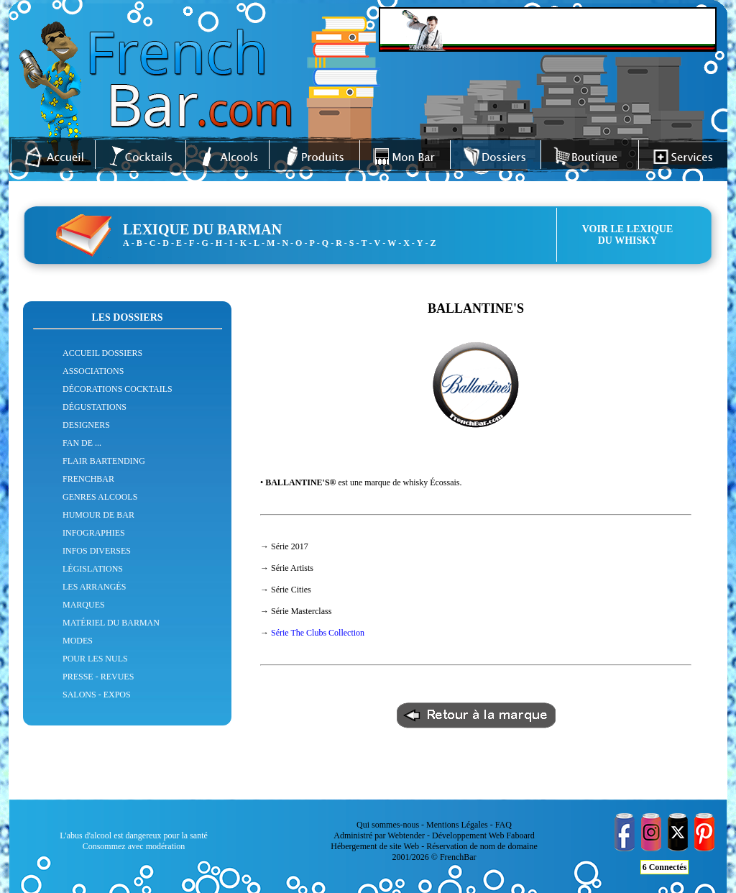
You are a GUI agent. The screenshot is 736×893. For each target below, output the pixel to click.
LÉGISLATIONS (93, 569)
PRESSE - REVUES (98, 677)
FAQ (503, 825)
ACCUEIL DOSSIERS (102, 353)
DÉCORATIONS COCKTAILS (117, 389)
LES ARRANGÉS (94, 587)
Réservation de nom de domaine (482, 846)
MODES (78, 641)
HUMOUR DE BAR (98, 515)
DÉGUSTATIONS (94, 407)
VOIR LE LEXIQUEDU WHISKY (627, 235)
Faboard (520, 835)
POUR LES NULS (95, 659)
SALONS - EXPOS (97, 695)
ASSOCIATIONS (93, 371)
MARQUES (84, 605)
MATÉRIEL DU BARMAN (111, 623)
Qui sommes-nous (387, 825)
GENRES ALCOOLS (100, 497)
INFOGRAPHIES (94, 533)
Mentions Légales (457, 825)
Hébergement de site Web (375, 846)
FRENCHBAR (88, 479)
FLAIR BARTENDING (104, 461)
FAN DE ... (82, 443)
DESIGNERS (86, 425)
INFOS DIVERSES (97, 551)
